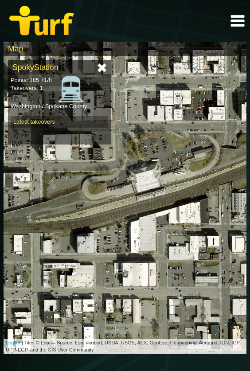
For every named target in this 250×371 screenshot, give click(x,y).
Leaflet (13, 342)
